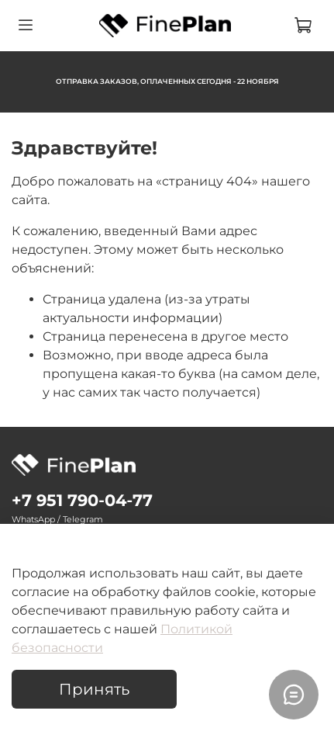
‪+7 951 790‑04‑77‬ (82, 500)
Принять (94, 689)
